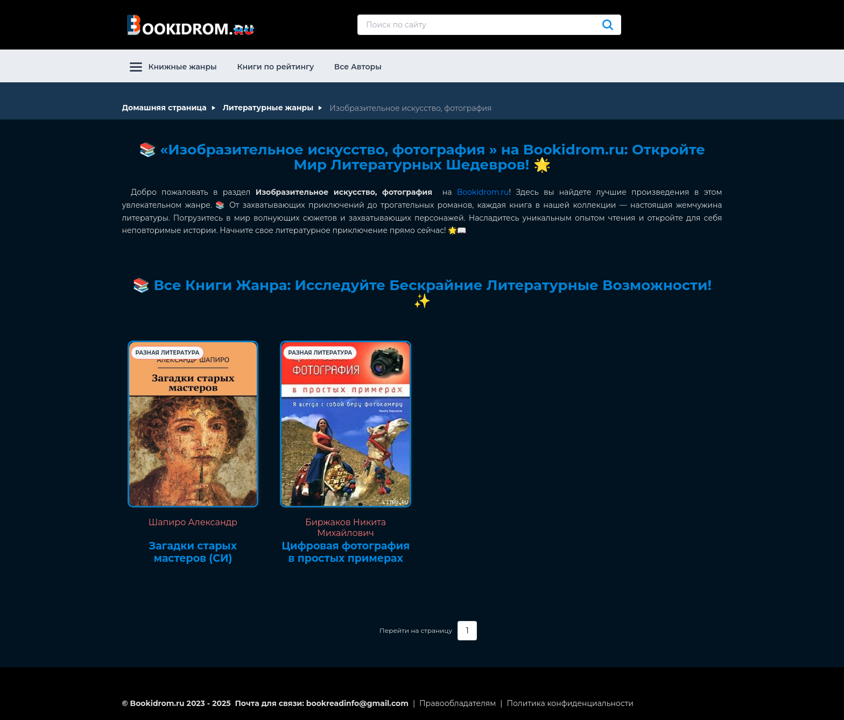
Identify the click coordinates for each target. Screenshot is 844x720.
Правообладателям (457, 703)
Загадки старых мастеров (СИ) (193, 552)
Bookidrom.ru (483, 192)
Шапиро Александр (193, 522)
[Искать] (607, 24)
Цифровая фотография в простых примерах (346, 552)
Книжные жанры (173, 67)
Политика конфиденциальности (570, 703)
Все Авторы (358, 67)
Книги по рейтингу (275, 67)
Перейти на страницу (415, 630)
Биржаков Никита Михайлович (345, 527)
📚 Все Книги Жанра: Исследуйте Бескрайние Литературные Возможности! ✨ (422, 293)
